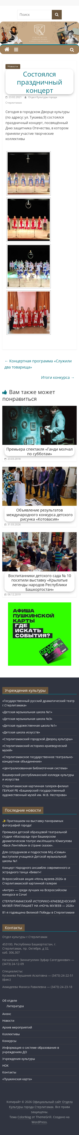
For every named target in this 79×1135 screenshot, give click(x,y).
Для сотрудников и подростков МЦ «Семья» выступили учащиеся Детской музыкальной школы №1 (34, 856)
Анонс (6, 1014)
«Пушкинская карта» (17, 1079)
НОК (5, 1065)
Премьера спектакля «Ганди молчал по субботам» (39, 451)
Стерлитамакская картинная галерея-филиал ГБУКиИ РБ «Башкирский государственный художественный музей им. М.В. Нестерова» (35, 790)
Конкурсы (9, 1041)
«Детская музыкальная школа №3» (27, 719)
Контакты (9, 1072)
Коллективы (11, 1034)
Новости (13, 66)
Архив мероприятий (17, 1027)
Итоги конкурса (58, 377)
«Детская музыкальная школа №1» (27, 712)
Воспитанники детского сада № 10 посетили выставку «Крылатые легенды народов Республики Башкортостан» (39, 582)
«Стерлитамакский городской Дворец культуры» (37, 739)
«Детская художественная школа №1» (29, 725)
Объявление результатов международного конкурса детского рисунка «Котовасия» (40, 514)
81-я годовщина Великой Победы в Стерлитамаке (38, 912)
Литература (15, 1006)
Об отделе (9, 1001)
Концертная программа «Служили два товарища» (38, 364)
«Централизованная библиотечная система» (35, 768)
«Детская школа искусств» (21, 732)
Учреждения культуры (18, 1059)
